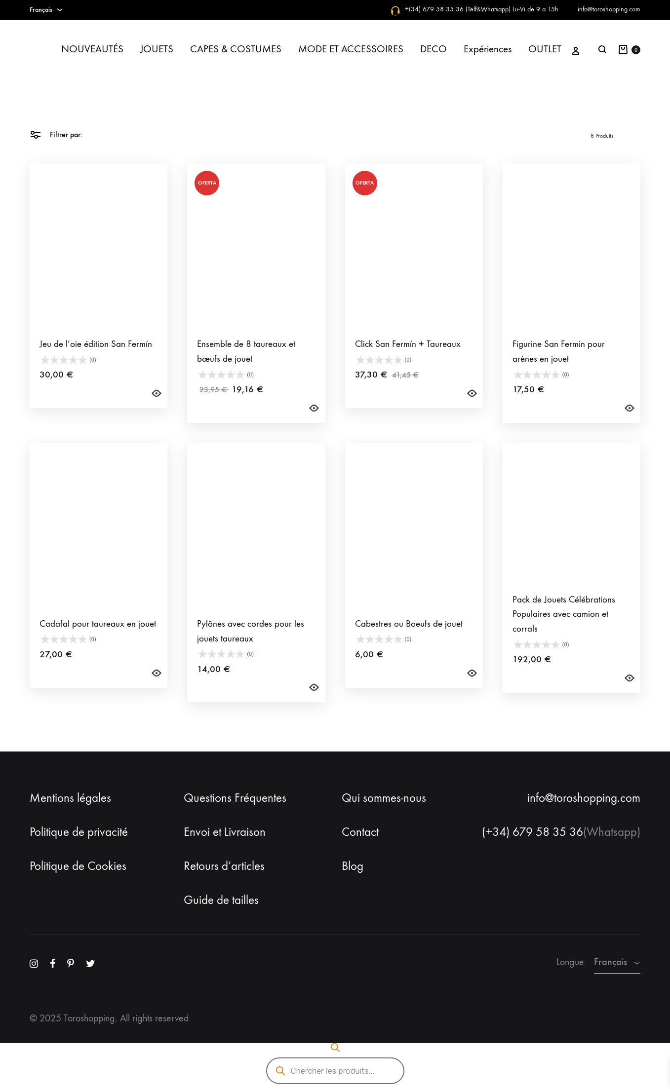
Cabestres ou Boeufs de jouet (409, 643)
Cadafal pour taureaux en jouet (97, 643)
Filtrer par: (56, 134)
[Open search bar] (335, 1047)
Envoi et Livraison (225, 832)
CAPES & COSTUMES (235, 49)
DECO (433, 49)
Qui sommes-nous (384, 797)
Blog (352, 866)
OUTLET (544, 49)
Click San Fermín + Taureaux (408, 363)
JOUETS (156, 49)
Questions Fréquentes (235, 797)
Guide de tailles (221, 900)
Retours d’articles (224, 866)
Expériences (488, 49)
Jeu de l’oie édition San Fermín (95, 363)
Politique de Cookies (78, 866)
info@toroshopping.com (609, 9)
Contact (360, 832)
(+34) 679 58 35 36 (532, 832)
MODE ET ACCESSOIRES (350, 49)
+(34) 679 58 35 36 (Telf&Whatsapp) (458, 9)
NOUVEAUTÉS (92, 49)
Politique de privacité (79, 832)
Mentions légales (70, 797)
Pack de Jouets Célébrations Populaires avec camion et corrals (563, 633)
